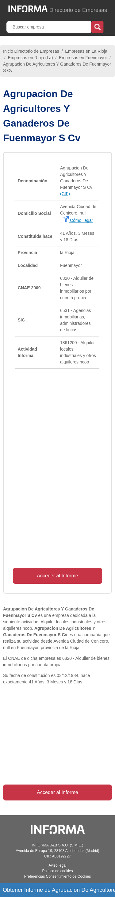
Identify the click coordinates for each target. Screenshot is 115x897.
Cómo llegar (78, 220)
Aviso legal (58, 865)
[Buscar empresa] (49, 27)
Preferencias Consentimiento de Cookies (57, 876)
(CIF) (65, 193)
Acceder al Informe (57, 575)
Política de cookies (57, 871)
